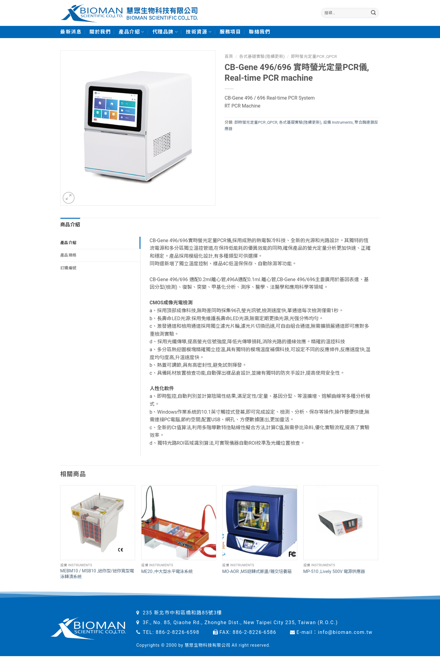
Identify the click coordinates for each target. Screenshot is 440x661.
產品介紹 (132, 32)
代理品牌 (165, 32)
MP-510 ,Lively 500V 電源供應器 (334, 571)
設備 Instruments (338, 122)
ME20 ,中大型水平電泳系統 (167, 571)
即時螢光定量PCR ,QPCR (314, 56)
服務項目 (230, 32)
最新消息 (71, 32)
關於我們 (100, 32)
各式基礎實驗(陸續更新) (262, 56)
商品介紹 (70, 225)
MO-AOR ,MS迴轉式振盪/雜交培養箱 (257, 571)
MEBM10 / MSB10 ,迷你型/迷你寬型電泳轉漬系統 (97, 573)
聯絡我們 (259, 32)
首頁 (229, 56)
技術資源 (199, 32)
